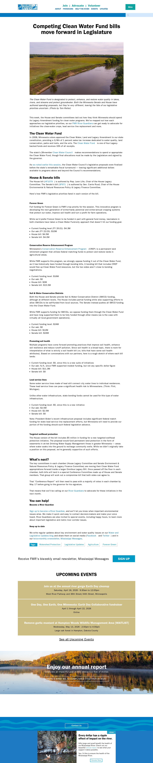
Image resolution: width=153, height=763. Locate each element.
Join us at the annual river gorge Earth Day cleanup (76, 586)
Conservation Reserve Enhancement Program (65, 249)
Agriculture (93, 544)
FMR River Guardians (82, 123)
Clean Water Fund (87, 143)
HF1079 (49, 181)
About (58, 9)
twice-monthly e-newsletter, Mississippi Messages (57, 538)
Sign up (124, 558)
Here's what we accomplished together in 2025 (76, 678)
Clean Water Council (63, 152)
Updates (104, 9)
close (108, 728)
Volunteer (94, 5)
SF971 (63, 184)
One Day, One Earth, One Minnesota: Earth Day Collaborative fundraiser (76, 604)
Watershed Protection (49, 544)
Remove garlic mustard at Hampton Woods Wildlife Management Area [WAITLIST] (76, 623)
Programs (68, 9)
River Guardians (76, 491)
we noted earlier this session (47, 164)
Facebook (92, 535)
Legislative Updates (74, 544)
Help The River (82, 9)
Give (130, 7)
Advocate (78, 5)
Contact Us (77, 726)
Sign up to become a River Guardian (47, 511)
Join (65, 5)
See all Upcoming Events (76, 639)
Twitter (107, 535)
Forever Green (109, 544)
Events (94, 9)
